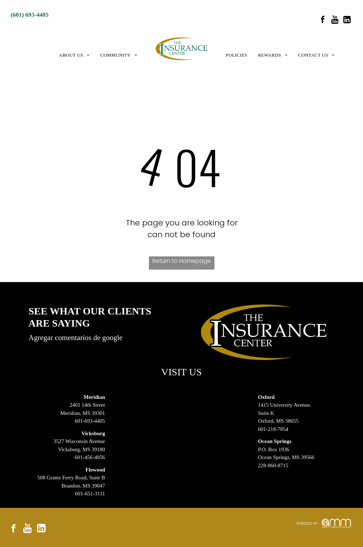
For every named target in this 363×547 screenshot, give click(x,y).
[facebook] (322, 20)
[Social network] (335, 20)
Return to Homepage (181, 261)
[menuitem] (74, 55)
